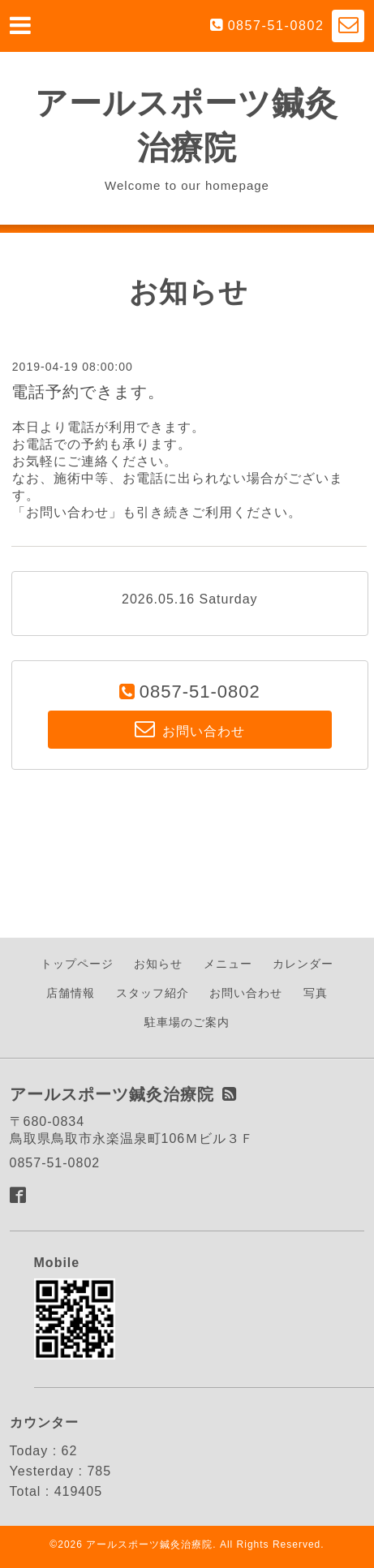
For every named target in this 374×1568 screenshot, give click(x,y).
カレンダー (303, 963)
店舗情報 (70, 992)
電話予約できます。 (88, 392)
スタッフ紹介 (152, 992)
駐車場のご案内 (187, 1022)
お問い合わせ (245, 992)
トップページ (77, 963)
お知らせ (158, 963)
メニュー (228, 963)
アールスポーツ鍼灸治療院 (149, 1544)
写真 (315, 992)
